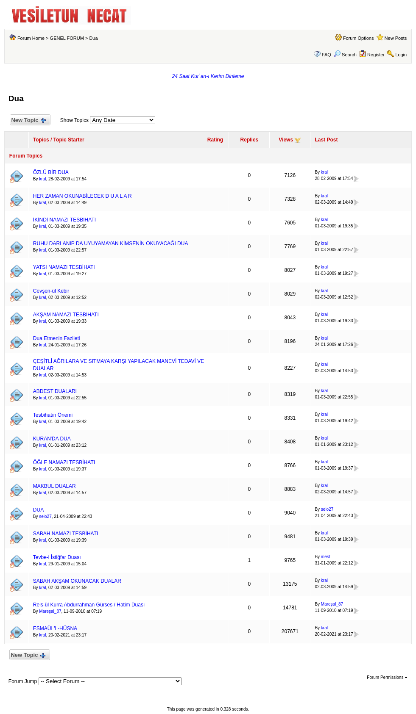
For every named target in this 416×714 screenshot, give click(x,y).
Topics (41, 140)
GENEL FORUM (67, 38)
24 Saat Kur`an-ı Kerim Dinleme (208, 76)
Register (376, 54)
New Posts (396, 38)
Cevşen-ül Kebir (51, 291)
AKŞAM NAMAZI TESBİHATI (66, 315)
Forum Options (358, 38)
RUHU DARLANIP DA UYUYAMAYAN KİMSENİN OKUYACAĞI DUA (110, 243)
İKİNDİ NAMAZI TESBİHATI (64, 220)
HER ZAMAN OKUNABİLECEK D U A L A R (82, 196)
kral (42, 179)
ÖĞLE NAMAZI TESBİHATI (64, 462)
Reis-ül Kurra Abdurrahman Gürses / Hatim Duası (89, 605)
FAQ (326, 54)
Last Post (326, 140)
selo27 (45, 516)
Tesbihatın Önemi (53, 415)
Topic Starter (68, 140)
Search (345, 54)
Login (401, 54)
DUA (38, 510)
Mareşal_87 (50, 611)
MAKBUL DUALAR (54, 486)
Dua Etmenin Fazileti (56, 338)
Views (286, 140)
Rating (215, 140)
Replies (249, 140)
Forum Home (31, 38)
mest (325, 556)
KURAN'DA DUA (52, 439)
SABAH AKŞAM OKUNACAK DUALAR (77, 581)
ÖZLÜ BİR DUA (51, 172)
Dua (93, 38)
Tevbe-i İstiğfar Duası (57, 557)
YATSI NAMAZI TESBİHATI (64, 267)
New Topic (28, 120)
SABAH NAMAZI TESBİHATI (65, 534)
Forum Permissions (387, 677)
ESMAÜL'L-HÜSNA (55, 628)
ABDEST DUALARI (55, 391)
